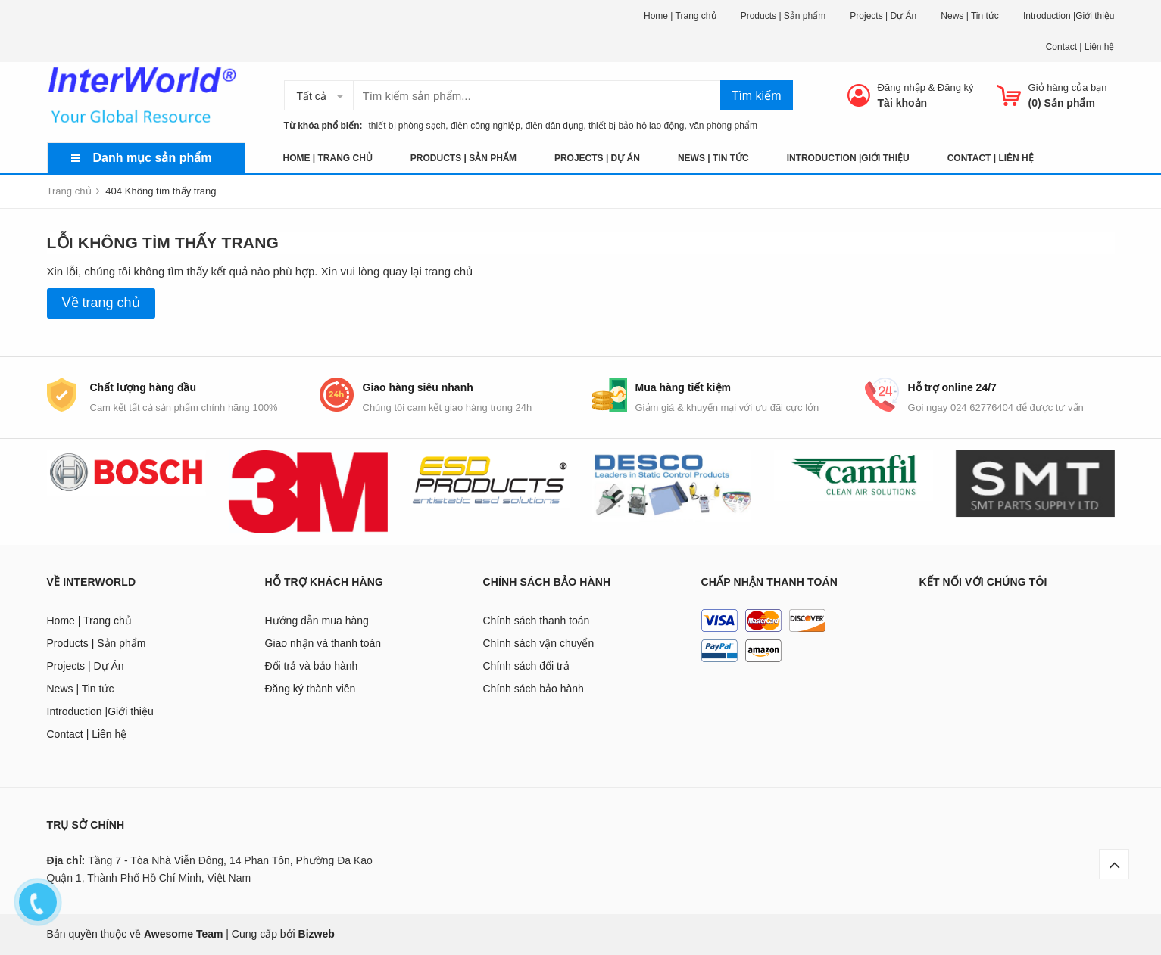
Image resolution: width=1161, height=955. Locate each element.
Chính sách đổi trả (526, 666)
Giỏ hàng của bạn (1067, 87)
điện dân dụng (555, 125)
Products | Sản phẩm (783, 16)
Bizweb (316, 934)
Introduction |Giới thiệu (1069, 16)
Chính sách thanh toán (536, 620)
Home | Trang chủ (680, 16)
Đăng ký (956, 87)
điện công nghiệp (485, 125)
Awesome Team (183, 934)
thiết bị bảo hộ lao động (636, 125)
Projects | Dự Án (883, 16)
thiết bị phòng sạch (403, 125)
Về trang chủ (101, 302)
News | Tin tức (969, 16)
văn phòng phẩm (723, 125)
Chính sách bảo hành (533, 689)
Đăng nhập (901, 87)
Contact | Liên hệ (1080, 47)
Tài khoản (903, 103)
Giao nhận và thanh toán (323, 643)
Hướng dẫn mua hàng (317, 620)
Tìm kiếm (757, 95)
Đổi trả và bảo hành (311, 666)
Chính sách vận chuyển (539, 643)
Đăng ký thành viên (310, 689)
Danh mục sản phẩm (152, 157)
